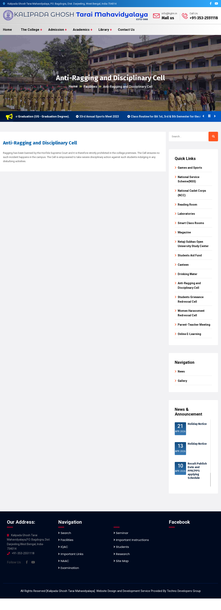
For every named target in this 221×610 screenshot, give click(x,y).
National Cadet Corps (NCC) (192, 193)
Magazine (184, 232)
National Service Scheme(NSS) (188, 179)
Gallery (182, 380)
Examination (68, 568)
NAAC (63, 561)
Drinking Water (187, 274)
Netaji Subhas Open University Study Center (193, 244)
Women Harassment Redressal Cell (191, 313)
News (181, 371)
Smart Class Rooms (191, 223)
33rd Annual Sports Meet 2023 (101, 116)
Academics (81, 30)
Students (121, 547)
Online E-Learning (189, 334)
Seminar (121, 533)
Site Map (121, 561)
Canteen (183, 264)
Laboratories (186, 213)
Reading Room (187, 204)
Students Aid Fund (190, 255)
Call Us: (194, 13)
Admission (56, 30)
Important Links (70, 554)
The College (30, 30)
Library (103, 30)
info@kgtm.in (169, 13)
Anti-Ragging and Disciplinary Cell (127, 87)
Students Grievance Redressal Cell (191, 299)
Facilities (90, 87)
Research (122, 554)
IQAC (63, 547)
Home (7, 30)
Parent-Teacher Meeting (194, 324)
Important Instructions (131, 540)
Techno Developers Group (184, 591)
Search (64, 533)
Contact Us (126, 30)
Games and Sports (190, 167)
